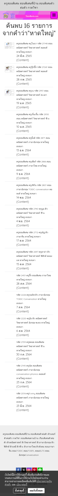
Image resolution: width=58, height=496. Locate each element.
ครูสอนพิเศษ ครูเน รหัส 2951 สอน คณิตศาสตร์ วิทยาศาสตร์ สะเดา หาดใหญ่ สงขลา (32, 95)
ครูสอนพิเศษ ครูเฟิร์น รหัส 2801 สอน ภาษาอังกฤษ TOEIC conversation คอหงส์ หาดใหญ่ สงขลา (34, 189)
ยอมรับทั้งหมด (36, 490)
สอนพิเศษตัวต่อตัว (38, 434)
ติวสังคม (40, 446)
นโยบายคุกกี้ (21, 484)
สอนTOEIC (17, 450)
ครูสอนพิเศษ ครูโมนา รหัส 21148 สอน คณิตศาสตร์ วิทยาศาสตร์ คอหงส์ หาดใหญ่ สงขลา (34, 47)
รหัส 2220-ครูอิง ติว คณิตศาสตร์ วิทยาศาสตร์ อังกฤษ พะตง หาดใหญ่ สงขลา (33, 322)
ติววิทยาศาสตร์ (29, 442)
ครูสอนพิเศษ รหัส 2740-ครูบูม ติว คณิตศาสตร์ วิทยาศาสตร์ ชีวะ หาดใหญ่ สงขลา (32, 213)
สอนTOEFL (29, 450)
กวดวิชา (16, 438)
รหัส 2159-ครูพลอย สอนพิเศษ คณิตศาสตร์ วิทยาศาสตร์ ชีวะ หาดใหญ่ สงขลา (30, 346)
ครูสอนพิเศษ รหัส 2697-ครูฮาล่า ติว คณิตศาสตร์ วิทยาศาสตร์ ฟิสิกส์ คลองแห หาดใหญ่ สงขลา (34, 256)
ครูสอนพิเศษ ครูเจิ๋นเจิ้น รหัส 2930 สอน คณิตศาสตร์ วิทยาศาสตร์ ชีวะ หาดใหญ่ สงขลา (33, 118)
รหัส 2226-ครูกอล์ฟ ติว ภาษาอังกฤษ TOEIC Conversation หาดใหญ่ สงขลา (33, 299)
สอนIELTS (40, 450)
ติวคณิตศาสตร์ (14, 442)
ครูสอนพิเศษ (9, 434)
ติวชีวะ (20, 446)
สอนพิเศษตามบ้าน (29, 438)
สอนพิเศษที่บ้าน (22, 434)
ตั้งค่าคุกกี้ (19, 490)
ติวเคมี (13, 446)
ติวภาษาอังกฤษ (44, 442)
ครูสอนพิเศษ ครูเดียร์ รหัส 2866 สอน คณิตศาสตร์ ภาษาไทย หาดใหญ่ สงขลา (33, 165)
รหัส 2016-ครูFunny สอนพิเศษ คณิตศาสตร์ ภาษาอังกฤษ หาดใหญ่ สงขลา (32, 397)
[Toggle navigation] (54, 15)
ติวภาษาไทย (30, 446)
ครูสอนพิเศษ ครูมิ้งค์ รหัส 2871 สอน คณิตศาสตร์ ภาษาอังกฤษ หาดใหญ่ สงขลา (33, 142)
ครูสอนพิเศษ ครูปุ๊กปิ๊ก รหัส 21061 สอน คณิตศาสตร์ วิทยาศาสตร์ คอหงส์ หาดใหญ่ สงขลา (34, 71)
